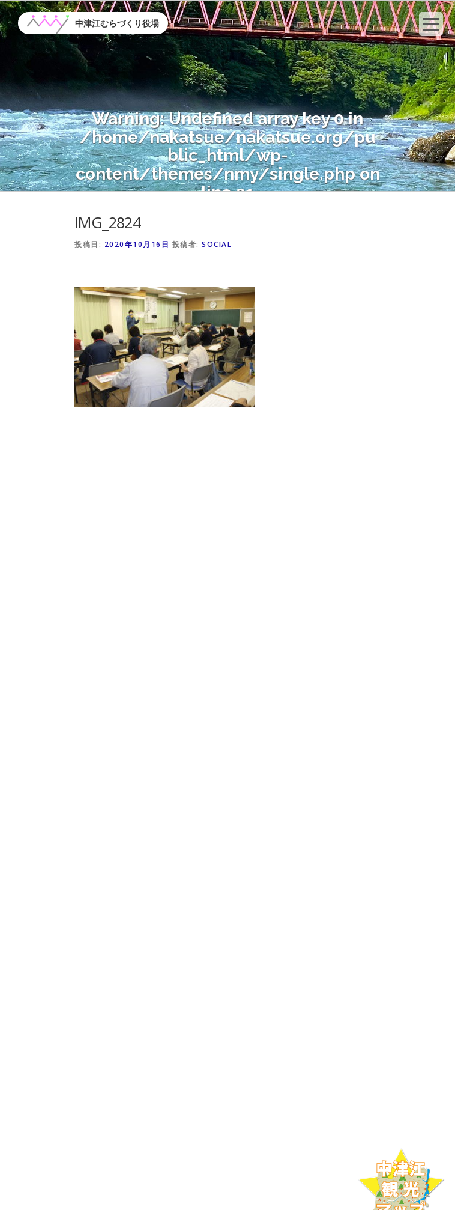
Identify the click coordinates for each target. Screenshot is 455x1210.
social (217, 244)
